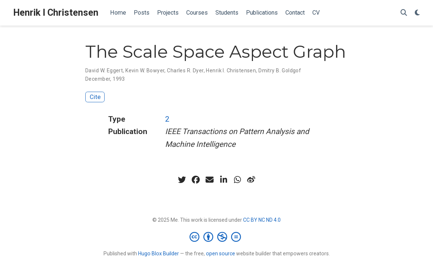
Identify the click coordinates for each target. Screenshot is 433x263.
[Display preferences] (417, 13)
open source (220, 253)
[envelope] (209, 179)
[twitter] (181, 179)
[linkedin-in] (223, 179)
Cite (95, 96)
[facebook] (195, 179)
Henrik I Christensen (55, 12)
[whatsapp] (237, 179)
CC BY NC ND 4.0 (262, 220)
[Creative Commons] (217, 236)
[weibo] (251, 179)
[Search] (404, 13)
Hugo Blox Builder (158, 253)
